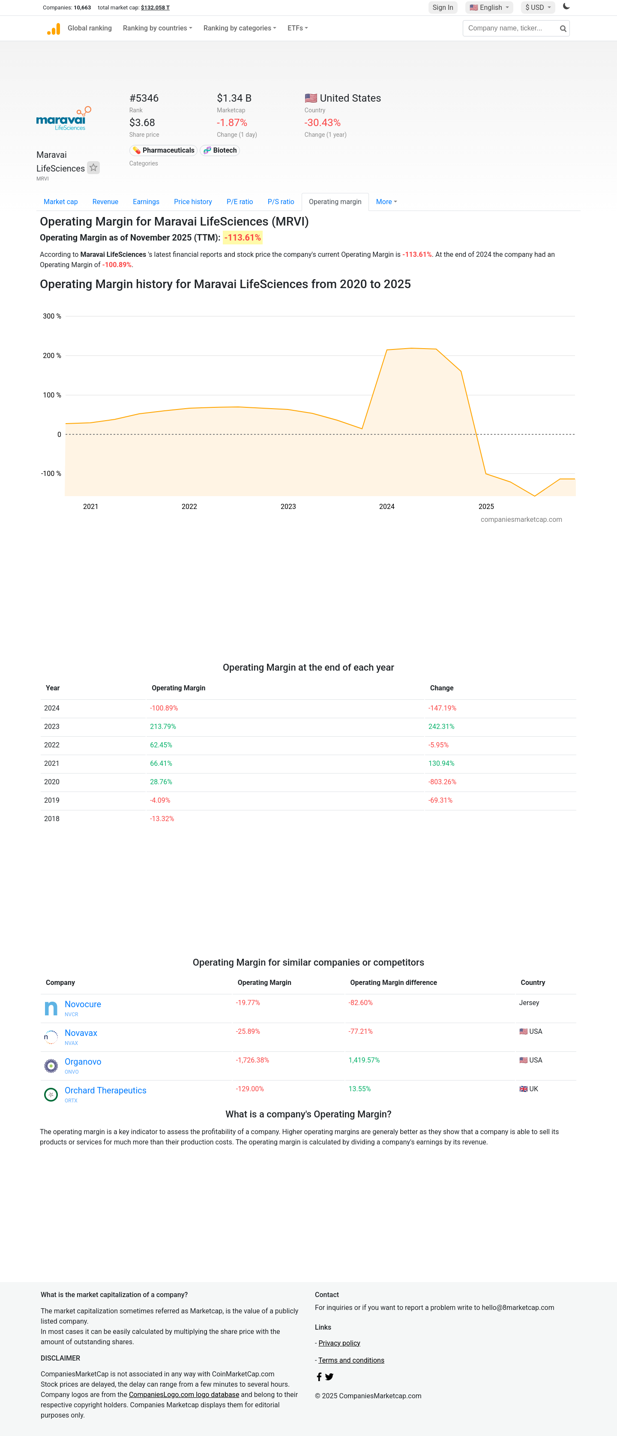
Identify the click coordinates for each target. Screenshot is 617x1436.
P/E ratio (240, 202)
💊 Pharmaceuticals (163, 150)
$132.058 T (155, 7)
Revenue (106, 202)
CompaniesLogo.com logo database (184, 1395)
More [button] (384, 202)
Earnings (146, 202)
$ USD (535, 7)
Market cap (61, 202)
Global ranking (90, 28)
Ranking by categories (237, 28)
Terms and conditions (351, 1360)
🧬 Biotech (220, 150)
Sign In (443, 7)
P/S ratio (281, 202)
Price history (193, 202)
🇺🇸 (487, 7)
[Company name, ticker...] (516, 28)
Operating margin (335, 202)
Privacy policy (339, 1343)
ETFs (295, 28)
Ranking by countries (155, 28)
